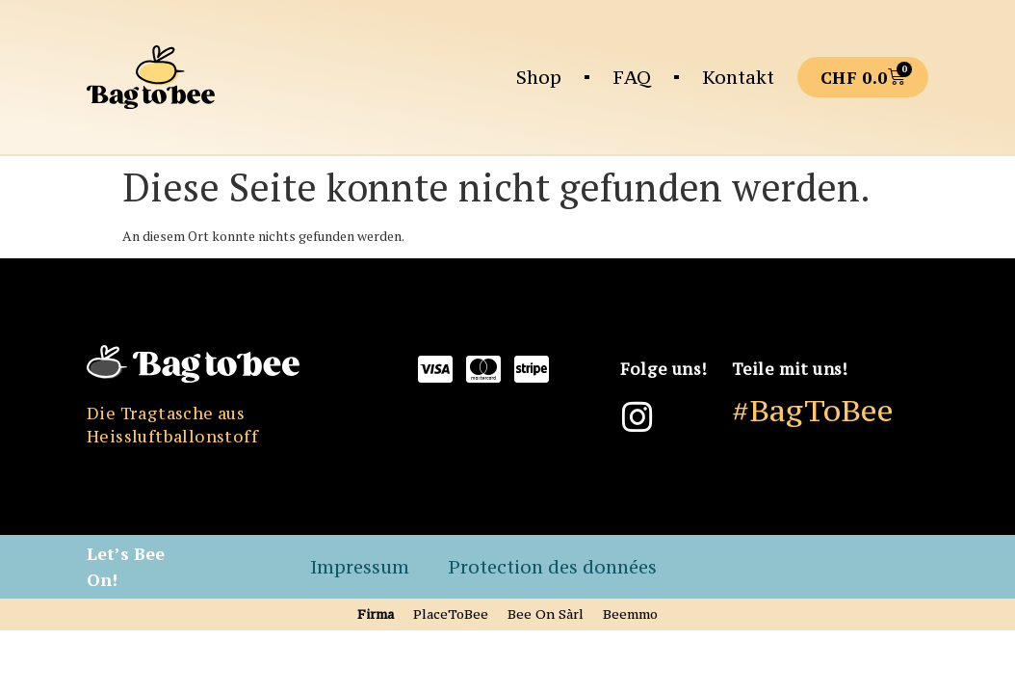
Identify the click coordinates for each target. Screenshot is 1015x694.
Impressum (359, 566)
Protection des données (552, 566)
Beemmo (630, 614)
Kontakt (738, 77)
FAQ (631, 77)
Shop (538, 77)
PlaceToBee (450, 614)
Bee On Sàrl (546, 614)
